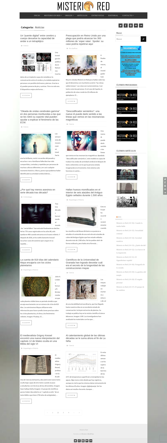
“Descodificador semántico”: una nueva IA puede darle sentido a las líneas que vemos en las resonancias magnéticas (85, 115)
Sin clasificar (73, 48)
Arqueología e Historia (77, 199)
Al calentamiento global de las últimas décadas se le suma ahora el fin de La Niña (85, 338)
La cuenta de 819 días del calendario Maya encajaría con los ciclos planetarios (39, 262)
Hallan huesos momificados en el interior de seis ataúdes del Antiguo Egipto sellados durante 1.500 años (84, 192)
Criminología (28, 197)
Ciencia (26, 45)
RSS (120, 217)
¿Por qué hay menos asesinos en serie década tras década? (37, 191)
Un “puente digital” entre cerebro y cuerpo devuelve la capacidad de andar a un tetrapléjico (38, 38)
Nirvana (83, 433)
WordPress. (90, 433)
